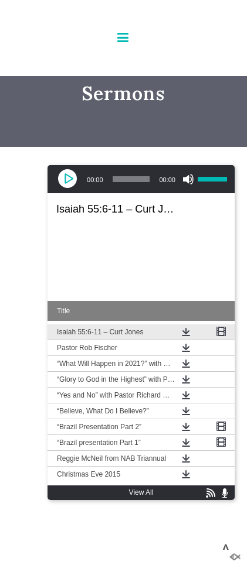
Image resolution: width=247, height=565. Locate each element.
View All (141, 492)
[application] (141, 179)
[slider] (131, 179)
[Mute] (188, 179)
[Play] (69, 179)
